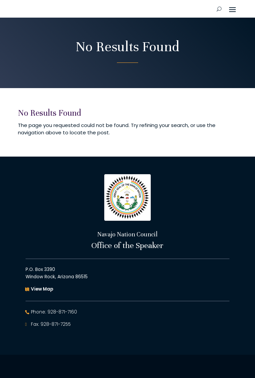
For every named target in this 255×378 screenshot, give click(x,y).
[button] (232, 9)
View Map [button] (42, 289)
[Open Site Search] (218, 9)
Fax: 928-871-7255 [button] (51, 324)
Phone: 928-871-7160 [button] (54, 312)
